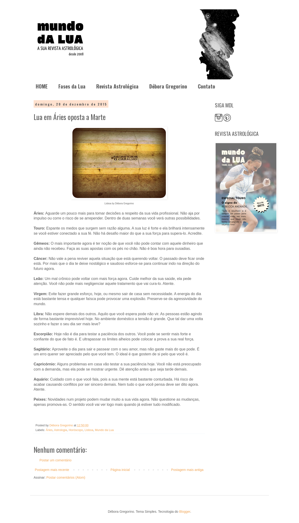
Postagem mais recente (52, 470)
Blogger (184, 511)
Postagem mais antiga (187, 470)
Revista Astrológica (117, 86)
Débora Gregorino (168, 86)
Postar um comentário (55, 460)
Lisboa (89, 430)
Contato (206, 86)
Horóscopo (76, 430)
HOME (42, 86)
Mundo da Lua (104, 430)
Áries (49, 430)
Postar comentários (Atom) (65, 477)
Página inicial (120, 470)
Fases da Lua (71, 86)
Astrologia (60, 430)
